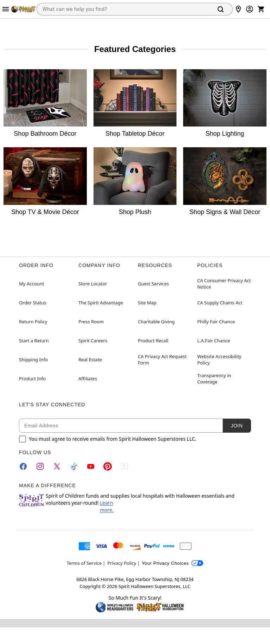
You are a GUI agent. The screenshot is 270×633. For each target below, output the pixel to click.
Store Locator (92, 283)
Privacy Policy (121, 563)
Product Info (32, 378)
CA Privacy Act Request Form (162, 359)
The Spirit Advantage (100, 302)
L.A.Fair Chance (213, 340)
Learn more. (107, 506)
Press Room (91, 321)
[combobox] (123, 9)
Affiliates (87, 378)
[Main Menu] (5, 9)
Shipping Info (33, 359)
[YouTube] (90, 466)
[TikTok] (74, 466)
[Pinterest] (107, 466)
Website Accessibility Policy (219, 359)
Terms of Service (84, 563)
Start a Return (34, 340)
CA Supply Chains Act (219, 302)
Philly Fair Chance (216, 321)
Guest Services (153, 283)
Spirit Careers (92, 340)
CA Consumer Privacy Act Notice (224, 283)
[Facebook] (23, 466)
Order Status (32, 302)
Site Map (147, 302)
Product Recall (153, 340)
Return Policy (33, 321)
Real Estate (90, 359)
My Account (31, 283)
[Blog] (124, 466)
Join (237, 425)
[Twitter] (57, 466)
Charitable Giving (156, 321)
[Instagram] (40, 466)
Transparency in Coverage (214, 378)
